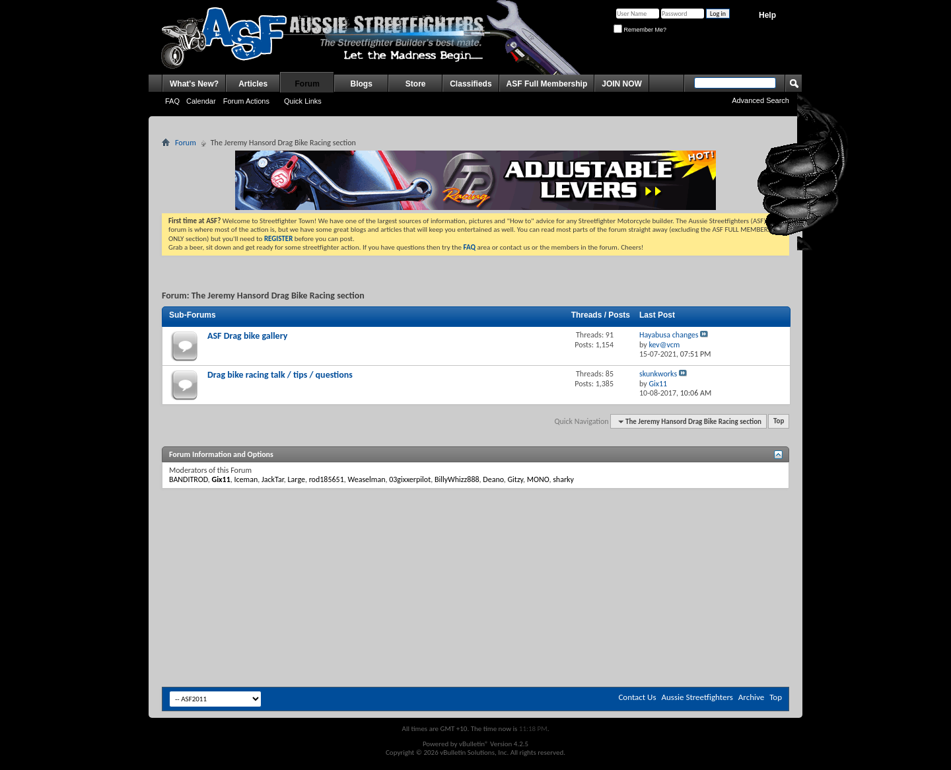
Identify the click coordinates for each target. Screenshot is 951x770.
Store (415, 83)
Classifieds (470, 83)
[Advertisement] (475, 528)
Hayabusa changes (668, 334)
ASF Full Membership (547, 83)
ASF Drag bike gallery (247, 335)
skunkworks (658, 373)
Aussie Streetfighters (697, 697)
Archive (751, 697)
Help (767, 15)
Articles (252, 83)
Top (778, 421)
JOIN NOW (622, 83)
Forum (307, 83)
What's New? (194, 83)
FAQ (172, 101)
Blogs (361, 83)
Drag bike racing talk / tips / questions (280, 374)
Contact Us (637, 697)
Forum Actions (246, 101)
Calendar (201, 101)
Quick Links (303, 101)
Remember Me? (640, 29)
